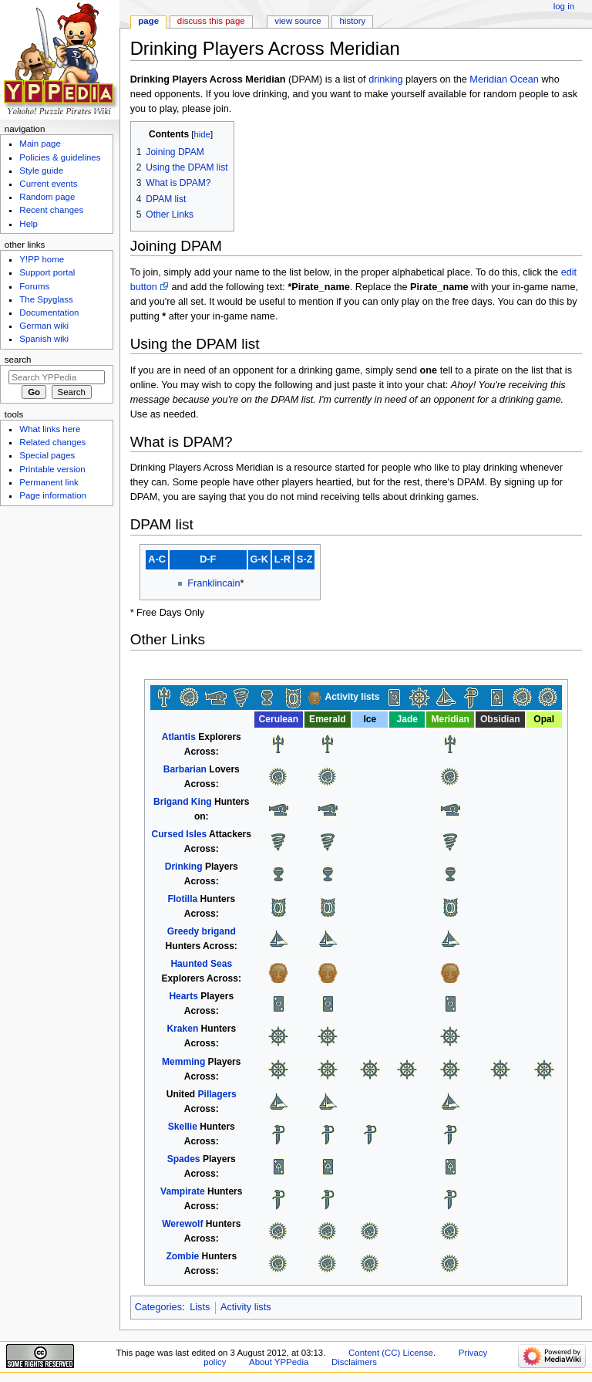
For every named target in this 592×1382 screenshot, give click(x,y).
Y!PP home (41, 259)
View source (297, 20)
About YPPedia (278, 1362)
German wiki (44, 325)
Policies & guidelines (59, 157)
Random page (47, 196)
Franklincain (213, 583)
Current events (48, 183)
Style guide (41, 170)
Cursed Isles (179, 834)
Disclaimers (354, 1362)
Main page (40, 143)
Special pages (47, 455)
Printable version (52, 469)
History (353, 20)
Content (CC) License (390, 1352)
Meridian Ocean (504, 79)
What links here (49, 429)
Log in (563, 6)
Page (148, 20)
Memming (183, 1061)
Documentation (49, 312)
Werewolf (182, 1223)
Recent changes (51, 210)
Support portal (47, 272)
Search (18, 359)
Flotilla (182, 899)
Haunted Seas (201, 963)
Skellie (182, 1126)
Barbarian (185, 769)
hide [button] (202, 134)
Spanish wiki (44, 338)
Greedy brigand (201, 931)
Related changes (52, 442)
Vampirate (182, 1191)
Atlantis (179, 737)
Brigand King (182, 801)
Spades (183, 1159)
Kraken (182, 1028)
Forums (34, 286)
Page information (52, 495)
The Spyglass (45, 299)
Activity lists (245, 1307)
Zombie (182, 1256)
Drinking (184, 866)
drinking (385, 79)
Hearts (183, 996)
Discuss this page (211, 20)
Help (28, 223)
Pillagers (217, 1094)
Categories (158, 1307)
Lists (200, 1307)
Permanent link (48, 482)
